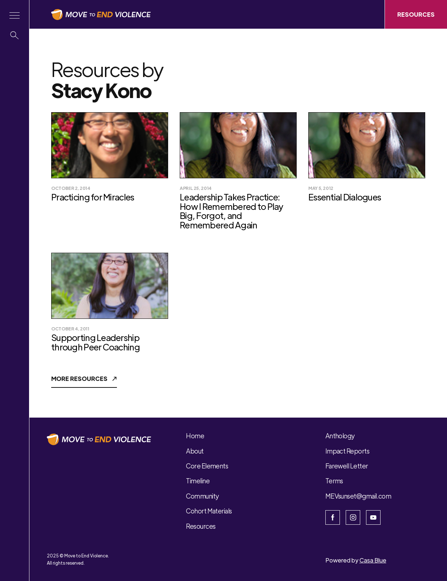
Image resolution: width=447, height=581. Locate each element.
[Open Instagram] (353, 517)
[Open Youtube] (373, 517)
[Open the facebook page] (332, 517)
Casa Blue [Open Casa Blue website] (372, 560)
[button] (14, 15)
